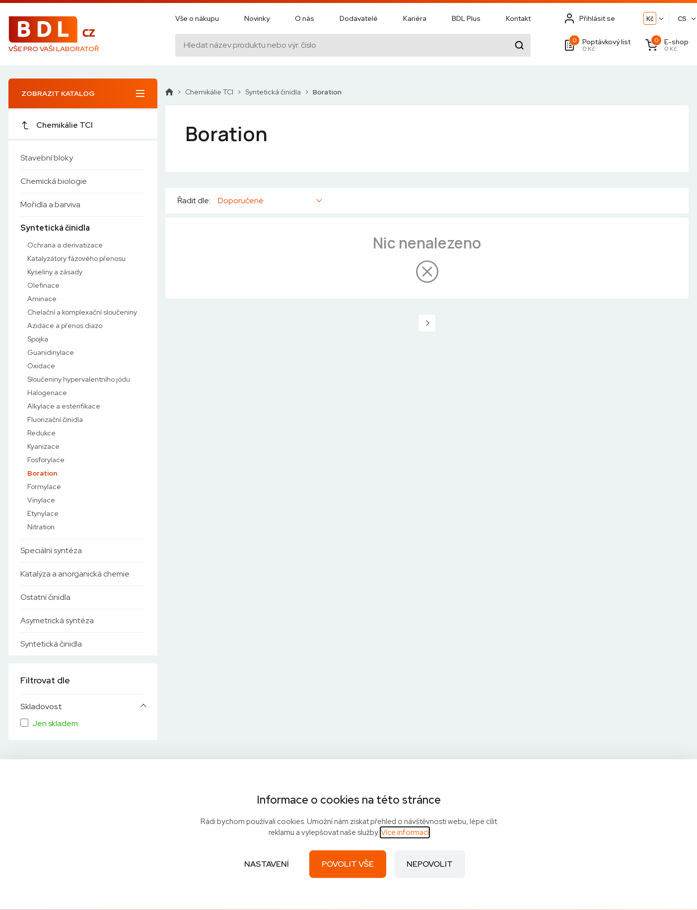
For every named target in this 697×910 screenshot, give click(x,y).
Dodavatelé (359, 18)
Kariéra (414, 18)
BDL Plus (466, 18)
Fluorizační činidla (55, 419)
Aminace (42, 298)
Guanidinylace (50, 352)
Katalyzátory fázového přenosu (76, 258)
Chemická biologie (53, 181)
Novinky (257, 18)
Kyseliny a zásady (54, 271)
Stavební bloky (46, 158)
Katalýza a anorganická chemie (75, 574)
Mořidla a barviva (50, 204)
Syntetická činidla (55, 228)
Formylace (44, 486)
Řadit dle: (193, 200)
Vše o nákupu (197, 18)
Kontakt (518, 18)
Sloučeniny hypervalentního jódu (78, 379)
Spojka (37, 338)
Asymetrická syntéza (57, 620)
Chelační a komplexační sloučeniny (82, 312)
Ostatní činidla (45, 597)
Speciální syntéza (51, 550)
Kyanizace (43, 446)
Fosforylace (46, 459)
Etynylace (43, 513)
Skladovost (41, 706)
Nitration (41, 526)
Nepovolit (430, 864)
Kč (650, 18)
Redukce (41, 432)
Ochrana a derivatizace (65, 245)
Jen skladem (55, 723)
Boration (42, 473)
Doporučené (241, 200)
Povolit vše (348, 864)
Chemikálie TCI (56, 125)
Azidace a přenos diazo (64, 325)
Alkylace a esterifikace (63, 406)
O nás (304, 18)
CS (682, 18)
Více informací (405, 832)
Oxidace (41, 365)
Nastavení (266, 864)
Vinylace (41, 500)
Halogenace (47, 392)
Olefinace (43, 285)
